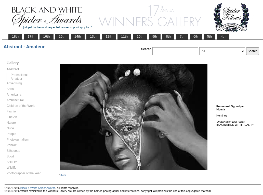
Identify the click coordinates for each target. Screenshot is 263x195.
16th (46, 36)
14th (78, 36)
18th (15, 36)
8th (168, 36)
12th (109, 36)
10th (140, 36)
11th (124, 36)
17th (31, 36)
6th (196, 36)
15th (62, 36)
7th (182, 36)
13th (93, 36)
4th (223, 36)
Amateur (16, 79)
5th (209, 36)
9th (155, 36)
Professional (19, 75)
